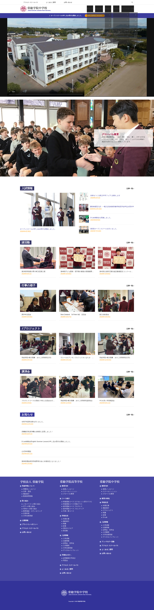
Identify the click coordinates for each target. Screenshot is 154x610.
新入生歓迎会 (104, 314)
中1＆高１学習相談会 (107, 400)
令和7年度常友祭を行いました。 (33, 422)
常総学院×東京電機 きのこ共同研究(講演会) (76, 400)
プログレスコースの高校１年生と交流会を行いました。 (38, 401)
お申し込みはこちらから (94, 15)
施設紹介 (26, 494)
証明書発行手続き (69, 558)
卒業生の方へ (66, 555)
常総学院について (28, 486)
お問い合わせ (68, 2)
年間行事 (66, 519)
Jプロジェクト (108, 510)
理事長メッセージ (29, 489)
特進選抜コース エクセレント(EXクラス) (77, 501)
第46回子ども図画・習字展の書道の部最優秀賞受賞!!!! (77, 272)
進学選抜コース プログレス (72, 506)
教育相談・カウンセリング (32, 511)
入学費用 (66, 545)
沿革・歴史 (27, 491)
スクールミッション (70, 491)
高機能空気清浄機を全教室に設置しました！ (37, 431)
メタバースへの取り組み (31, 504)
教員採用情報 (28, 496)
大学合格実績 (28, 516)
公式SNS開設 (26, 451)
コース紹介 (66, 498)
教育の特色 (99, 9)
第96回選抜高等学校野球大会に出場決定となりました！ (41, 461)
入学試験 (66, 538)
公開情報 (25, 520)
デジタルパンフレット (71, 550)
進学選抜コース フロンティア (73, 508)
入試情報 (116, 9)
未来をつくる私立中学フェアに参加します (105, 195)
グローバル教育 (68, 494)
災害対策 (26, 513)
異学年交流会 (26, 314)
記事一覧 (130, 188)
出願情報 (66, 541)
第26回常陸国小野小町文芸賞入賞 (33, 271)
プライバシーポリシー (30, 524)
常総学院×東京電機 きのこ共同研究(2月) (36, 357)
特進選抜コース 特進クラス (72, 504)
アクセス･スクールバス (30, 2)
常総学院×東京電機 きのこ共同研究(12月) (114, 357)
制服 (64, 523)
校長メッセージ (68, 489)
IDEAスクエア (68, 528)
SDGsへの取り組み (30, 508)
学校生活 (108, 9)
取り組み (25, 501)
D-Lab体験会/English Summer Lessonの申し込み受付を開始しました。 (47, 441)
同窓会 (65, 560)
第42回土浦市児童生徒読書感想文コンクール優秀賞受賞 (116, 272)
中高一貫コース (68, 511)
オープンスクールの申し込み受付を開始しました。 (38, 229)
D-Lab (105, 517)
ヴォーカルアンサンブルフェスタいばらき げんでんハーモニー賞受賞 (77, 358)
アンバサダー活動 (127, 9)
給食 (64, 526)
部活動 (65, 530)
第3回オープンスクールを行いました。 (104, 229)
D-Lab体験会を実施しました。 (101, 217)
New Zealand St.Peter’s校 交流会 (73, 314)
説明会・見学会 (68, 543)
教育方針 (90, 9)
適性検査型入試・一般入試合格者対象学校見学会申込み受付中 (112, 206)
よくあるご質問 (51, 2)
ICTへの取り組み (29, 506)
